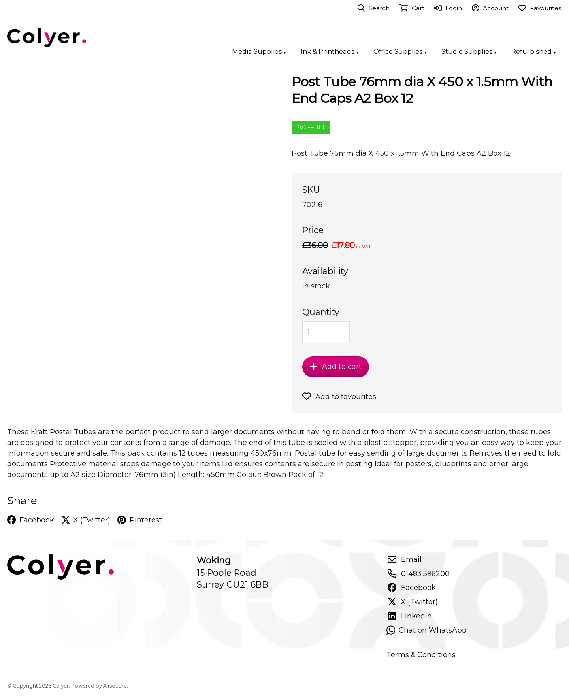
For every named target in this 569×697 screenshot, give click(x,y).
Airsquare (115, 686)
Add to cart (336, 366)
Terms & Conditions (421, 654)
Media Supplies (259, 51)
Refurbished (533, 51)
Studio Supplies (469, 51)
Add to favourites (339, 396)
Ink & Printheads (330, 51)
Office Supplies (400, 51)
